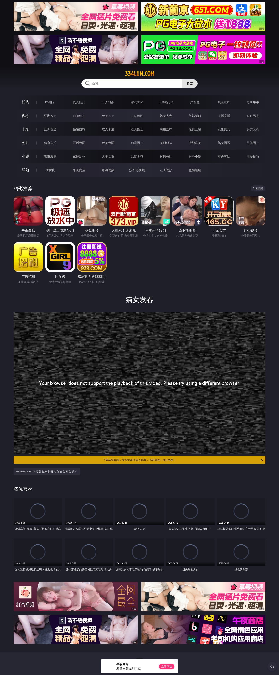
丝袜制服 (195, 116)
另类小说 (195, 156)
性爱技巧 (253, 156)
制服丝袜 (166, 129)
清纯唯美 (195, 143)
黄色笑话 (224, 156)
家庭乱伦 (79, 156)
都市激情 (50, 156)
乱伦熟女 (224, 129)
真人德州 (79, 102)
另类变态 (253, 129)
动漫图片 (137, 143)
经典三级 (195, 129)
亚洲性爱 (50, 129)
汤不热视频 (137, 170)
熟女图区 (224, 143)
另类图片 (253, 143)
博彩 (25, 102)
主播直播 (224, 116)
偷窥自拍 (50, 143)
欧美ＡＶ (108, 116)
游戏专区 (137, 102)
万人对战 (108, 102)
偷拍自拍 (79, 129)
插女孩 (50, 170)
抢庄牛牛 (253, 102)
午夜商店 (79, 170)
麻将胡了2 (166, 102)
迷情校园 (166, 156)
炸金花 (195, 102)
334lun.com (139, 74)
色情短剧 (195, 170)
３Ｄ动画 (137, 116)
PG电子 (50, 102)
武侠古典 (137, 156)
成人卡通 (108, 129)
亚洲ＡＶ (50, 116)
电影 (25, 129)
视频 (25, 115)
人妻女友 (108, 156)
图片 (25, 142)
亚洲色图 (79, 143)
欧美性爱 (137, 129)
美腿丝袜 (166, 143)
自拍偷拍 (79, 116)
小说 (25, 156)
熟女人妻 (166, 116)
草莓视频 (108, 170)
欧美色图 (108, 143)
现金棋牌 (224, 102)
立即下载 (166, 666)
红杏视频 (166, 170)
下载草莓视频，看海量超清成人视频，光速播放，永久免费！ (183, 460)
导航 (25, 169)
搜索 (190, 83)
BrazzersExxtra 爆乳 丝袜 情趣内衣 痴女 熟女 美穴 (46, 471)
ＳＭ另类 (253, 116)
